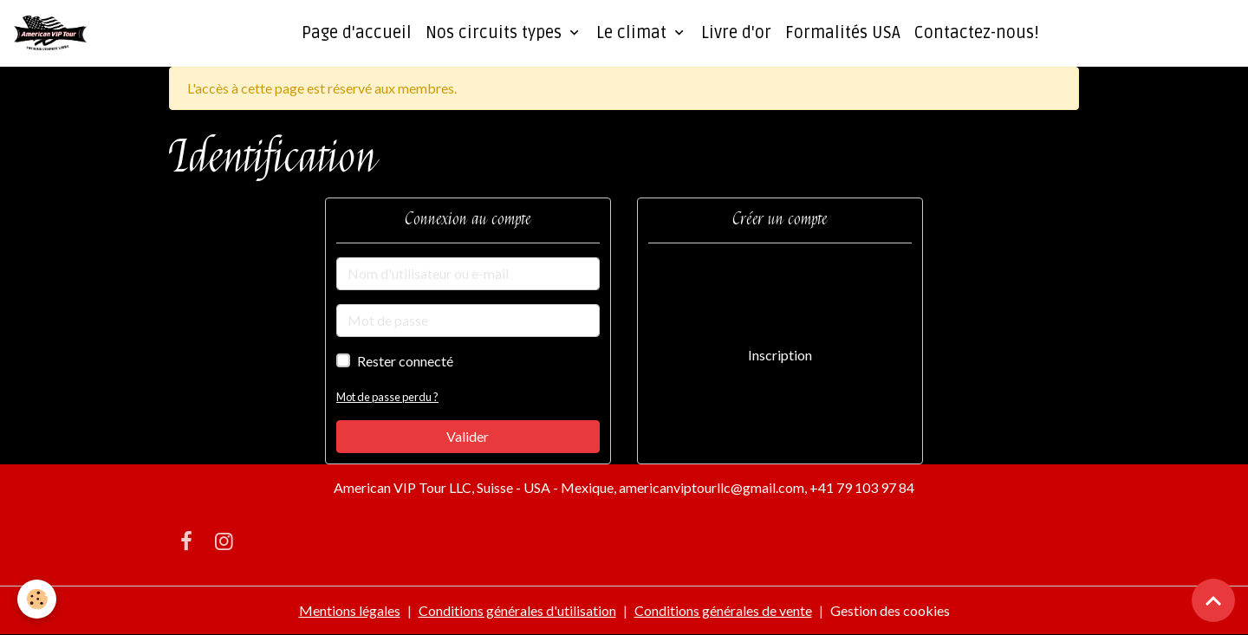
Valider (467, 436)
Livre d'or (736, 33)
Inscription (780, 355)
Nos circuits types (496, 33)
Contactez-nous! (976, 33)
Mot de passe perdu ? (387, 397)
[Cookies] (36, 599)
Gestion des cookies (890, 610)
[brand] (54, 33)
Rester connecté (405, 361)
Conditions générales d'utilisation (517, 610)
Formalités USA (842, 33)
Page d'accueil (357, 33)
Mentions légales (349, 610)
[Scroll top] (1213, 600)
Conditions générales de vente (723, 610)
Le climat (633, 33)
